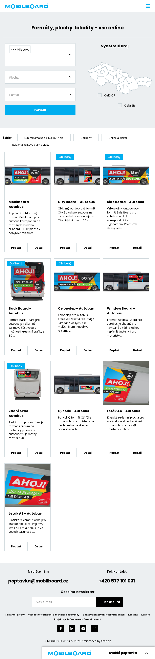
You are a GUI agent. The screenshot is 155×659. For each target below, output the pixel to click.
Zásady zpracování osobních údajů (104, 614)
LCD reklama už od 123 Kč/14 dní (44, 138)
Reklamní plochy (15, 614)
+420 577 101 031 (117, 581)
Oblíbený (86, 138)
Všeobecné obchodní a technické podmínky (53, 614)
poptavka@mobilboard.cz (38, 581)
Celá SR (129, 106)
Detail (39, 248)
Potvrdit (40, 110)
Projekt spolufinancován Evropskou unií (77, 619)
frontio (106, 641)
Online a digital (118, 138)
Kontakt (133, 614)
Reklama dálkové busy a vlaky (30, 144)
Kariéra (145, 614)
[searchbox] (41, 60)
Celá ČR (109, 95)
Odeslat (108, 602)
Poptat (16, 248)
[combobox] (40, 54)
